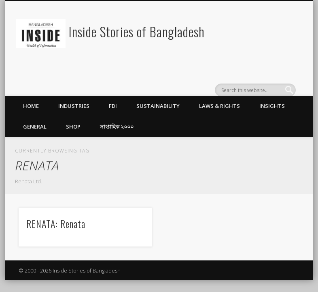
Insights (272, 106)
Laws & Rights (219, 106)
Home (31, 106)
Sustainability (158, 106)
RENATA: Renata (55, 223)
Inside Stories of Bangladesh (137, 31)
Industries (73, 106)
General (35, 126)
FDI (113, 106)
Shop (73, 126)
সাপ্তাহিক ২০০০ (117, 126)
